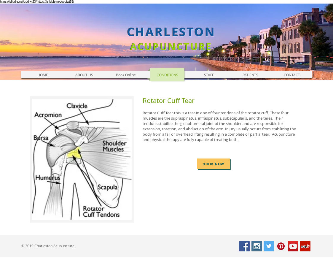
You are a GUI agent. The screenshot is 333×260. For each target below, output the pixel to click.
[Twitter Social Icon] (269, 246)
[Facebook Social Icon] (244, 246)
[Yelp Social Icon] (305, 246)
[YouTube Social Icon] (293, 246)
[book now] (213, 163)
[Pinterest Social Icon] (281, 246)
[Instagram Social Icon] (256, 246)
